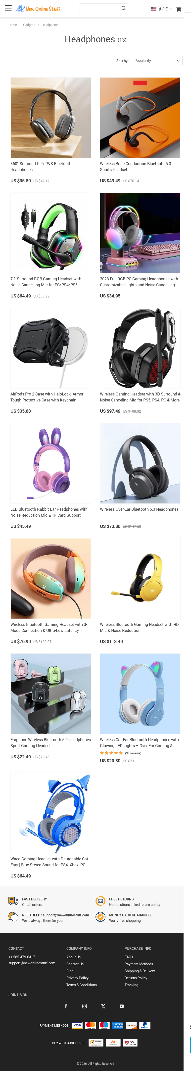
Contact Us (75, 964)
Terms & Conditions (81, 984)
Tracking (131, 984)
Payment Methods (139, 964)
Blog (70, 971)
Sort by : (122, 60)
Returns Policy (136, 977)
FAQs (129, 957)
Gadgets (29, 24)
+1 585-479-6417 (21, 957)
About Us (73, 957)
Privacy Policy (77, 977)
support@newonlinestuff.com (31, 963)
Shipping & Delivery (140, 971)
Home (12, 24)
